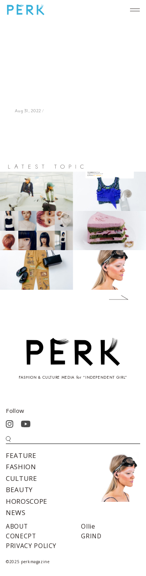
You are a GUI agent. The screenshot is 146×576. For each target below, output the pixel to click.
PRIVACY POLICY (31, 545)
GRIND (91, 536)
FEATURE (21, 455)
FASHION (21, 466)
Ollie (88, 526)
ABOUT (17, 526)
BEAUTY (19, 489)
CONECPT (21, 536)
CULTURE (21, 478)
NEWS (16, 512)
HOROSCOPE (26, 501)
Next (113, 299)
